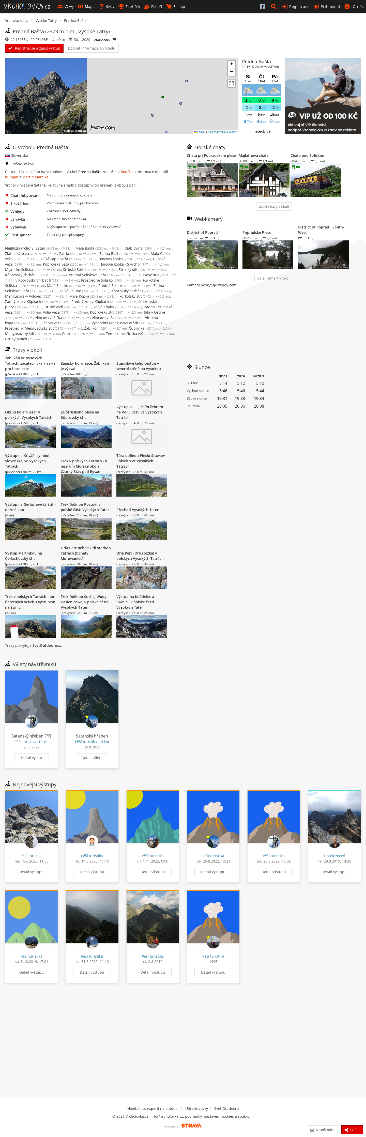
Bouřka (80, 131)
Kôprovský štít (116, 312)
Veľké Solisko (84, 290)
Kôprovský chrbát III (36, 274)
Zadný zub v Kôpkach (37, 301)
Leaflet (199, 131)
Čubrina (83, 333)
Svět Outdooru (226, 1108)
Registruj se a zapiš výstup (34, 48)
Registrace (296, 6)
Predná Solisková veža (101, 274)
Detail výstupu (31, 871)
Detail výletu (31, 757)
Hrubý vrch (68, 306)
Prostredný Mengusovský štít (43, 328)
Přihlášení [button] (327, 6)
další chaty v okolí (274, 206)
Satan (54, 248)
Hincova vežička (62, 317)
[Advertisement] (274, 323)
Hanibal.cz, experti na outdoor (153, 1108)
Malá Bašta (99, 248)
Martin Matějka (35, 177)
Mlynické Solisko (33, 269)
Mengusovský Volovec (36, 296)
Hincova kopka (124, 258)
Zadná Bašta (124, 253)
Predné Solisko (124, 285)
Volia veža (65, 312)
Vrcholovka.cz (16, 20)
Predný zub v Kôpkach (104, 301)
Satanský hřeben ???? (31, 736)
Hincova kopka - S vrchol (134, 264)
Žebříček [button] (129, 6)
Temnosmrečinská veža (140, 333)
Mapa (86, 6)
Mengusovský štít (32, 333)
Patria (78, 253)
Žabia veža (66, 322)
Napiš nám (322, 1129)
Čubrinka (151, 328)
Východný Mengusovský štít (129, 322)
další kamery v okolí (274, 278)
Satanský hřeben (92, 736)
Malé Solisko (71, 285)
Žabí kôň (105, 328)
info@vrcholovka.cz (166, 1116)
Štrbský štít (142, 269)
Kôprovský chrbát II (48, 280)
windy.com (227, 285)
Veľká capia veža (68, 258)
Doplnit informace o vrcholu (91, 48)
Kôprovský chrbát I (141, 290)
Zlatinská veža (31, 253)
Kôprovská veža (70, 264)
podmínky (193, 1116)
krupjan (11, 177)
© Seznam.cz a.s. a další (222, 131)
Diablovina (148, 248)
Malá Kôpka (93, 296)
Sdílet (352, 1129)
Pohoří (153, 6)
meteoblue (261, 131)
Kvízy (106, 6)
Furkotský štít (144, 296)
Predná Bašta (75, 20)
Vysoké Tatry (46, 20)
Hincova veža (117, 317)
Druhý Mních (30, 338)
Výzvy (65, 6)
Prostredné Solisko (111, 280)
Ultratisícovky (196, 1108)
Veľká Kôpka (118, 306)
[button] (274, 6)
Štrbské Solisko (90, 269)
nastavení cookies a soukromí (229, 1116)
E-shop (175, 6)
